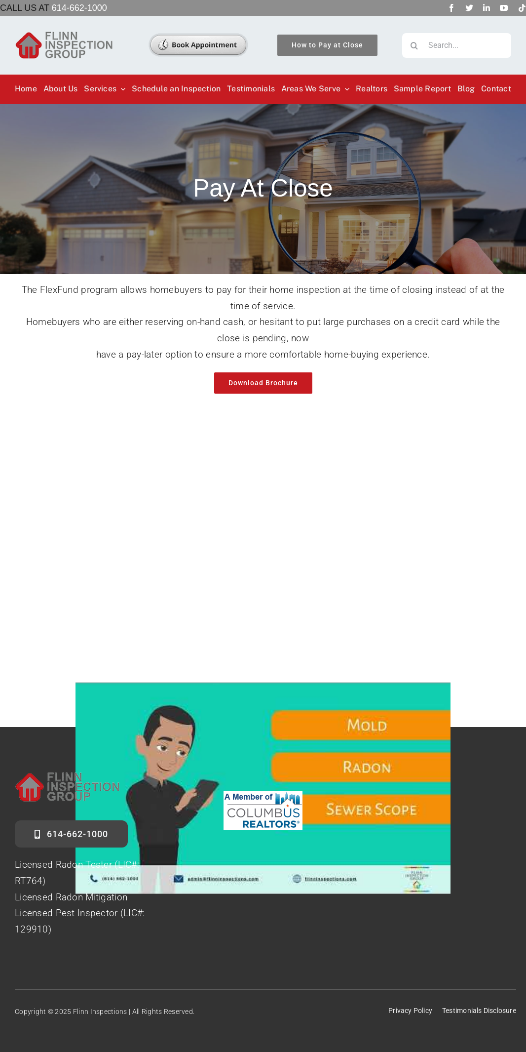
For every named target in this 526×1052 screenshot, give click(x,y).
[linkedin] (486, 8)
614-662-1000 (79, 8)
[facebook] (451, 8)
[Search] (414, 45)
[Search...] (456, 45)
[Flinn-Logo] (64, 35)
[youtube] (504, 8)
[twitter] (469, 8)
